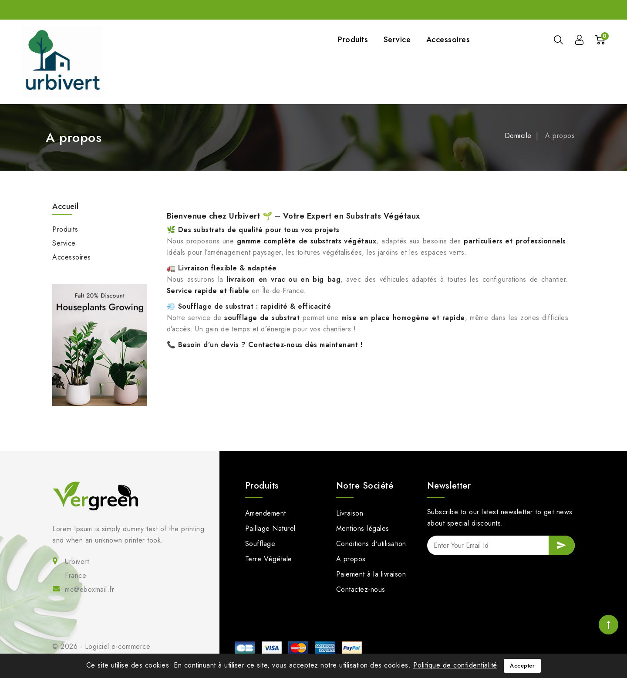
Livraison (350, 513)
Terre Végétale (268, 559)
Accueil (65, 206)
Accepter (522, 665)
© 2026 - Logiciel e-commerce (101, 646)
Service (397, 39)
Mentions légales (362, 528)
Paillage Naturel (270, 528)
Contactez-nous (360, 589)
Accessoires (448, 39)
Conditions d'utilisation (371, 544)
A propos (351, 559)
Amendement (265, 513)
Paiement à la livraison (371, 574)
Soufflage (260, 544)
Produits (353, 39)
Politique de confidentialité (455, 665)
